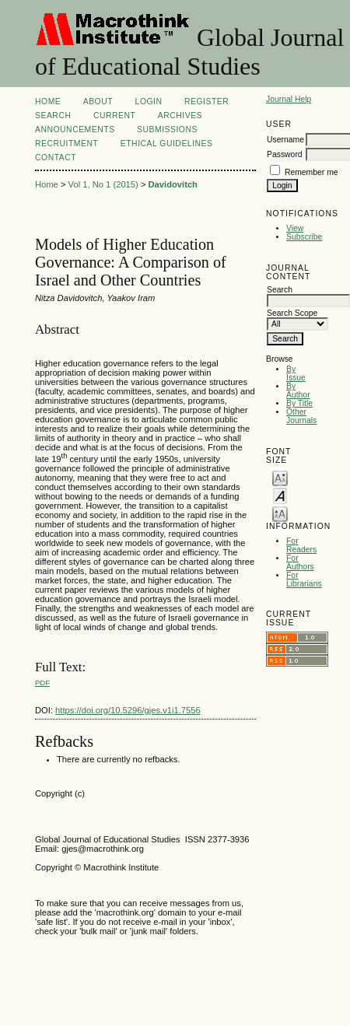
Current (114, 115)
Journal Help (288, 99)
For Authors (300, 562)
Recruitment (66, 143)
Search (53, 115)
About (98, 101)
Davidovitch (173, 184)
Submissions (167, 129)
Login (149, 101)
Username (285, 139)
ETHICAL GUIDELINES (167, 143)
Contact (55, 157)
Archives (180, 115)
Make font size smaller (280, 477)
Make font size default (280, 495)
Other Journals (301, 416)
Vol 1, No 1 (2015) (103, 184)
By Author (298, 390)
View (294, 228)
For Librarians (304, 579)
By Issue (296, 373)
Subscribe (304, 237)
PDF (42, 682)
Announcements (75, 129)
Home (48, 101)
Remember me (311, 172)
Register (206, 101)
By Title (299, 403)
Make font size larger (280, 513)
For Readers (301, 545)
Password (285, 154)
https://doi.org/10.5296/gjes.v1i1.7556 (128, 710)
